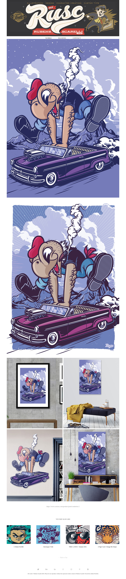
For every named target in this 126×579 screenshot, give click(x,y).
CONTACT (77, 38)
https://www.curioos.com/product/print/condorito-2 (63, 506)
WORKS (48, 38)
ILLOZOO (62, 38)
